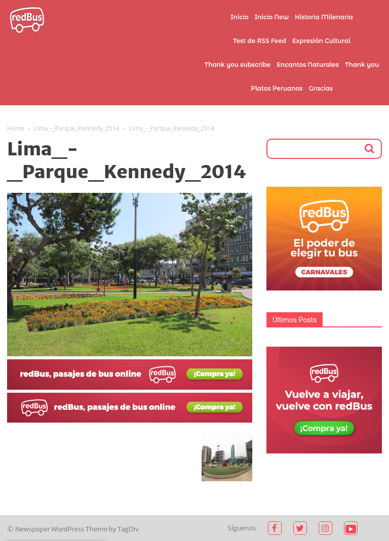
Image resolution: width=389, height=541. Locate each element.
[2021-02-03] (129, 387)
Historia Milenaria (324, 17)
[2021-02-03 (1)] (129, 420)
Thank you (362, 64)
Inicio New (272, 17)
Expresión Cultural (321, 41)
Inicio (239, 17)
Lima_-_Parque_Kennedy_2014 (77, 128)
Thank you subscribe (237, 64)
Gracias (321, 88)
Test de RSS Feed (259, 41)
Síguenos (242, 528)
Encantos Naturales (308, 64)
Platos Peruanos (276, 88)
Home (15, 128)
